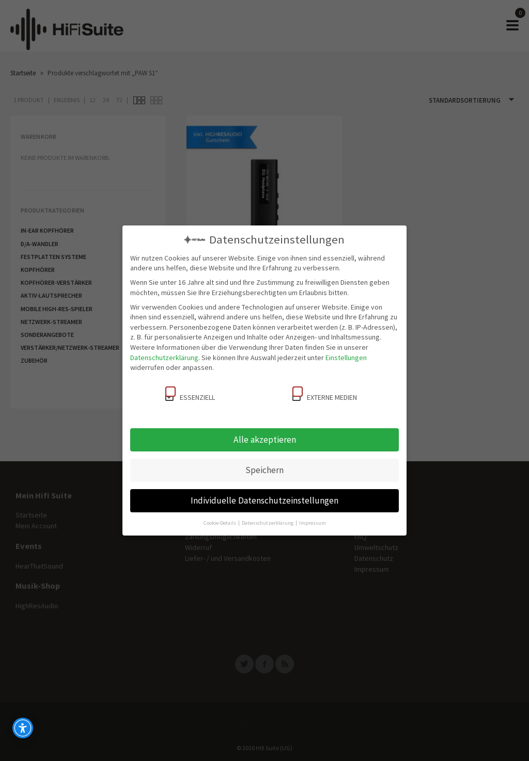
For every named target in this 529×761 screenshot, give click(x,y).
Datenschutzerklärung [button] (268, 523)
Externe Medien (324, 394)
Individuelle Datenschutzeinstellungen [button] (264, 500)
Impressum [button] (312, 523)
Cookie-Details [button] (220, 523)
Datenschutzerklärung (164, 357)
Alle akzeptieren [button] (265, 439)
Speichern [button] (264, 470)
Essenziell (190, 394)
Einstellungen (346, 357)
